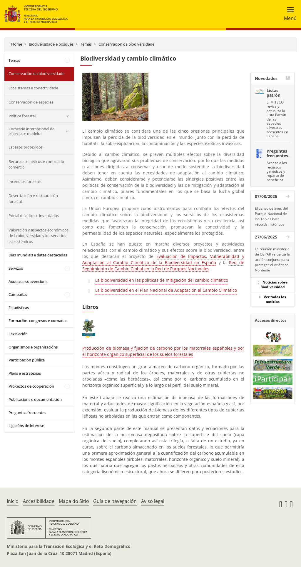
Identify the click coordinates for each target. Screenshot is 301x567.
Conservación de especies (31, 102)
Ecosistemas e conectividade (33, 88)
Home (16, 44)
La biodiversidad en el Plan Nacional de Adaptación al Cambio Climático (166, 290)
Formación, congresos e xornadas (38, 320)
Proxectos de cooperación (31, 386)
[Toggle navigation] (288, 14)
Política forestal (22, 116)
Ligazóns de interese (26, 425)
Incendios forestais (25, 181)
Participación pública (27, 360)
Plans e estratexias (25, 373)
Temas (86, 44)
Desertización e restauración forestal (33, 198)
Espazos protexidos (26, 147)
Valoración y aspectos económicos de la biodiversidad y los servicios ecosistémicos (38, 235)
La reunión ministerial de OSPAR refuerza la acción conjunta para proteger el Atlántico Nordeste (272, 259)
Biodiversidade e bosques (51, 44)
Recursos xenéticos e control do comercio (36, 164)
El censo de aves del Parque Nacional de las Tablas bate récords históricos (271, 216)
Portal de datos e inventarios (34, 215)
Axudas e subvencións (28, 281)
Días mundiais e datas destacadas (38, 255)
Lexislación (18, 333)
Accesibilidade (38, 501)
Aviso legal (152, 501)
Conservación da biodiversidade (126, 44)
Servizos (16, 268)
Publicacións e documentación (35, 399)
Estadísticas (19, 307)
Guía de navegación (115, 501)
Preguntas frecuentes (27, 412)
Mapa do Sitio (74, 501)
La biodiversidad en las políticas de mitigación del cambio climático (161, 280)
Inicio (13, 501)
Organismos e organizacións (33, 347)
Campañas (18, 294)
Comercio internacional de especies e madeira (31, 131)
